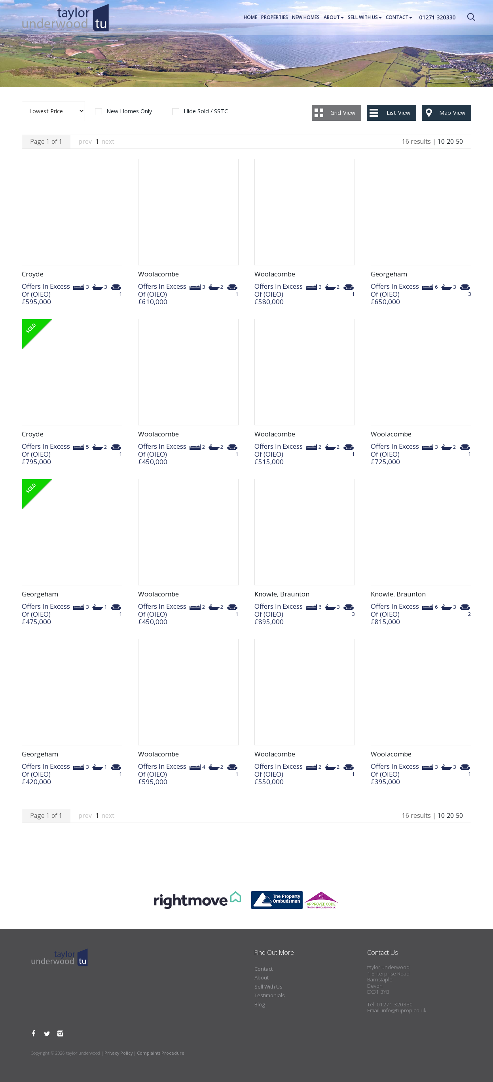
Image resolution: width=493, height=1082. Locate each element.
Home (250, 17)
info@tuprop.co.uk (404, 1010)
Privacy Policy (118, 1053)
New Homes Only (129, 111)
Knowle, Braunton (281, 593)
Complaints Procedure (160, 1053)
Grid (342, 112)
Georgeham (389, 273)
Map (452, 112)
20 (450, 141)
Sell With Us (365, 17)
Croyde (33, 273)
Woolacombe (158, 273)
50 (459, 141)
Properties (274, 17)
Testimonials (269, 995)
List (398, 112)
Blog (259, 1004)
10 (441, 141)
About (334, 17)
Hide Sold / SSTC (206, 111)
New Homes (306, 17)
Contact (399, 17)
